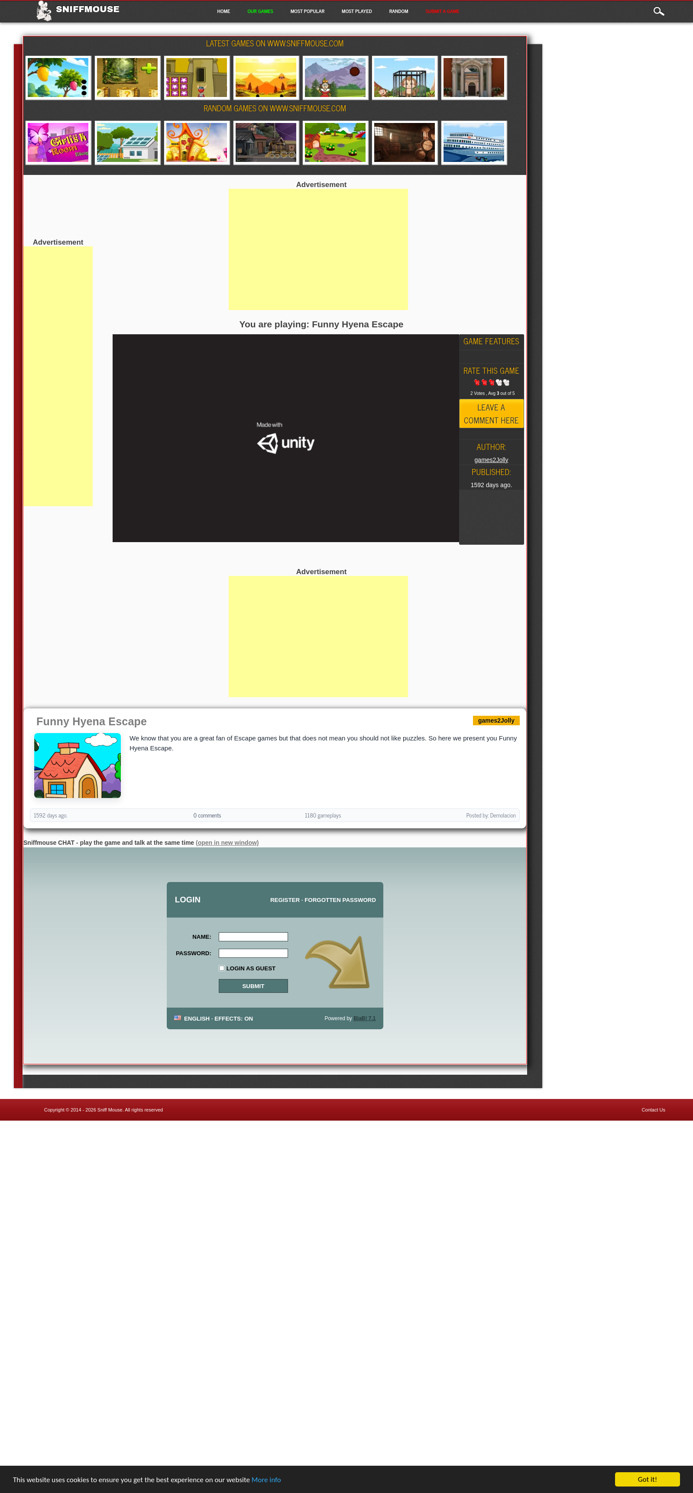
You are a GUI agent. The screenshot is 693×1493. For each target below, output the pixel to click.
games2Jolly (491, 459)
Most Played (357, 10)
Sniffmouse (88, 9)
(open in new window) (227, 842)
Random (398, 10)
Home (223, 10)
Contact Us (653, 1109)
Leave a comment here (491, 414)
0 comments (207, 815)
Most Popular (307, 10)
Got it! (647, 1479)
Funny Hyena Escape (91, 721)
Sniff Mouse (110, 1109)
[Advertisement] (58, 376)
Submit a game (443, 10)
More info (266, 1479)
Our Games (260, 10)
